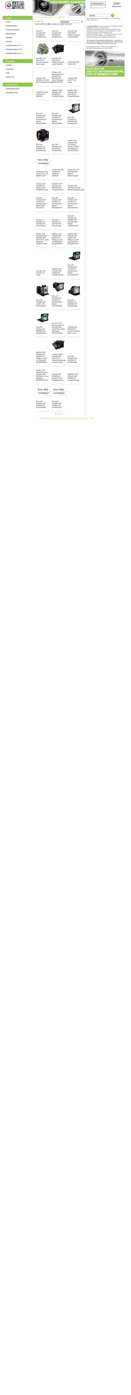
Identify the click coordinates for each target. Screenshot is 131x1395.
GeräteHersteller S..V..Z (13, 53)
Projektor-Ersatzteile (12, 30)
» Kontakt (8, 65)
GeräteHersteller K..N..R (13, 49)
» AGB (7, 73)
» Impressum (9, 69)
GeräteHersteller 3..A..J (13, 45)
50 (66, 24)
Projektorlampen (11, 26)
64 (71, 24)
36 (69, 24)
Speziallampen (10, 33)
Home (7, 22)
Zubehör (8, 41)
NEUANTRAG (116, 6)
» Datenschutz (9, 77)
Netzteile (8, 37)
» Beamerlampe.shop (12, 88)
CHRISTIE (61, 17)
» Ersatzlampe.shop (11, 92)
